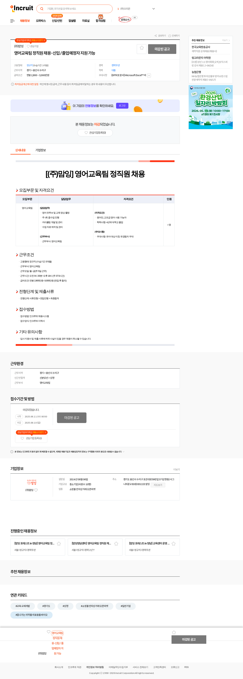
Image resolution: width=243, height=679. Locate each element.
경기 (42, 373)
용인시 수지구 (52, 373)
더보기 (176, 469)
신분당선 (44, 377)
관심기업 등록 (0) (31, 438)
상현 (52, 377)
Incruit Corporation (124, 673)
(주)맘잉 (18, 46)
